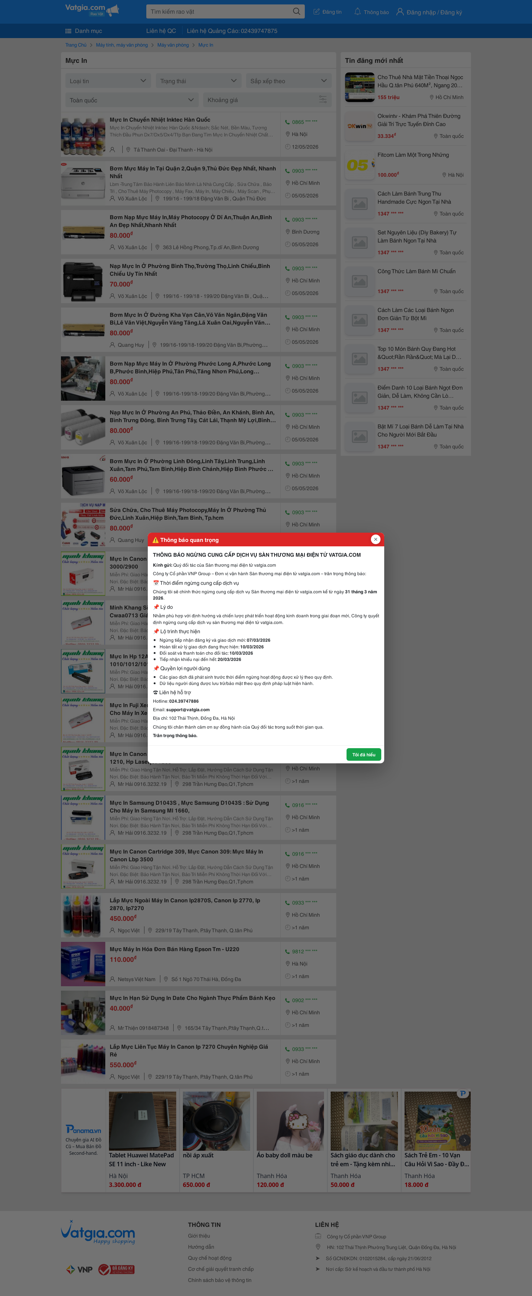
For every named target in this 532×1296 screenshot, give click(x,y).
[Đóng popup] (376, 539)
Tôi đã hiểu (363, 754)
